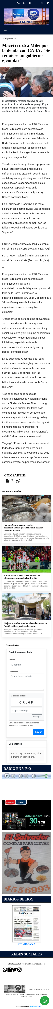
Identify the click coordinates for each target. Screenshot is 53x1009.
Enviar (38, 732)
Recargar (37, 716)
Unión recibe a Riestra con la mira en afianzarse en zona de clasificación (22, 577)
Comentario (13, 671)
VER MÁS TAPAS (26, 944)
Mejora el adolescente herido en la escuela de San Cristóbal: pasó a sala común (25, 624)
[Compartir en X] (13, 481)
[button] (18, 3)
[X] (30, 3)
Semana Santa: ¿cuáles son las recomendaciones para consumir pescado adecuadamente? (23, 528)
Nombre (12, 660)
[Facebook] (36, 3)
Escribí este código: (18, 696)
